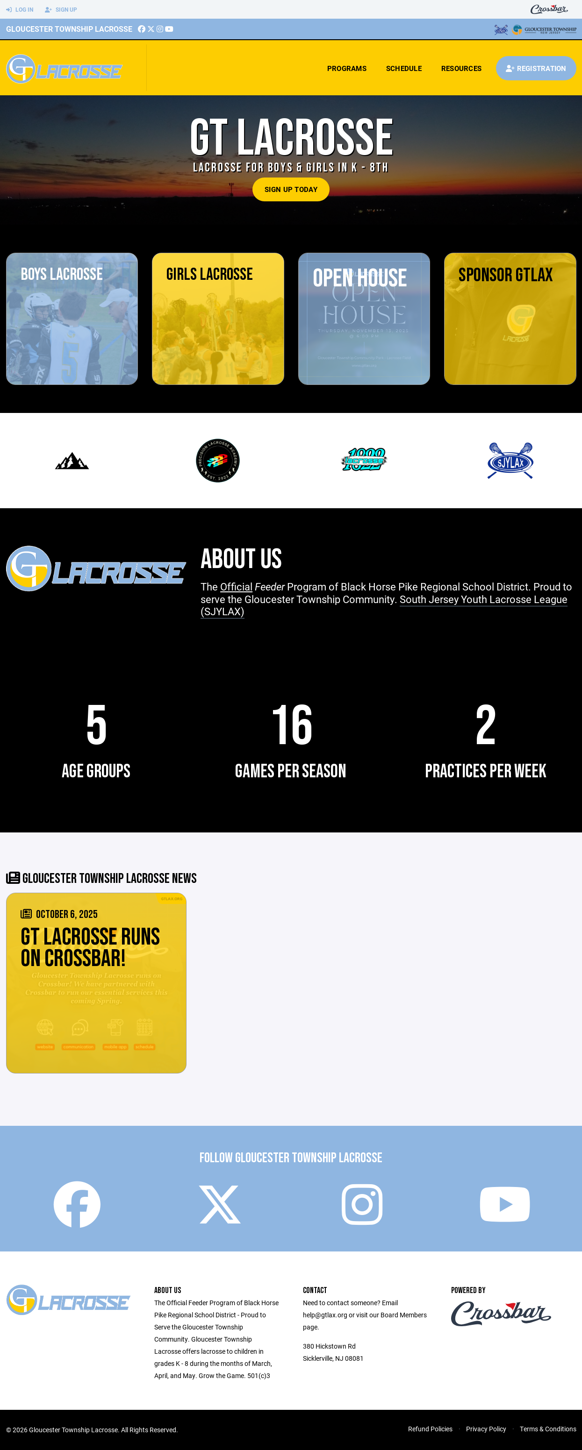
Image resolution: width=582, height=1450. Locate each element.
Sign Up (61, 10)
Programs (346, 68)
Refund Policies (430, 1428)
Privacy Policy (486, 1428)
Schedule (404, 68)
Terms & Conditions (548, 1428)
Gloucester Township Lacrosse (69, 29)
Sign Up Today (291, 189)
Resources (461, 68)
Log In (19, 10)
